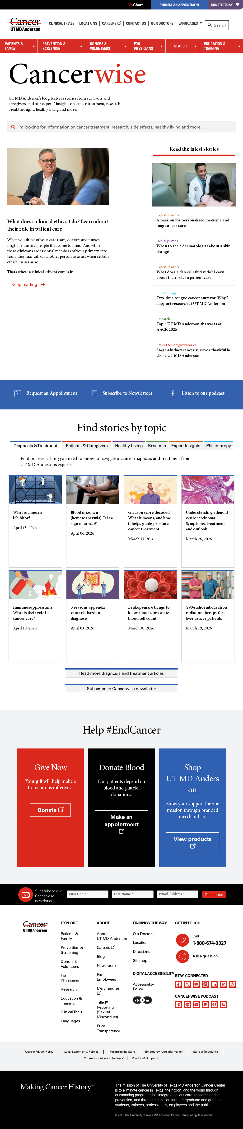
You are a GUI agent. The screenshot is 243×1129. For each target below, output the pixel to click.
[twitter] (187, 984)
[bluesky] (223, 984)
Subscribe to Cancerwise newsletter (121, 688)
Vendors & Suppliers (145, 1058)
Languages (188, 23)
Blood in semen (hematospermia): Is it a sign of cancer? (92, 518)
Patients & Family (14, 46)
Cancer (77, 76)
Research (178, 46)
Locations (141, 942)
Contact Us (136, 23)
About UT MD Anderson (112, 936)
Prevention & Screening (54, 46)
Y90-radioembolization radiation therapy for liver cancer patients (206, 613)
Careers (111, 23)
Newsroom (106, 965)
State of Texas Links (205, 1051)
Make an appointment (121, 823)
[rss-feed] (223, 1004)
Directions (141, 951)
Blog (101, 956)
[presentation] (194, 149)
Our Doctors (162, 23)
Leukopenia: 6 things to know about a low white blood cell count (149, 613)
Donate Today (225, 5)
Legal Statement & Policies (81, 1051)
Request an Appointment (179, 5)
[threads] (232, 984)
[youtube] (196, 984)
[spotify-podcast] (187, 1004)
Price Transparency (108, 1028)
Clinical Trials (61, 23)
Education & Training (215, 46)
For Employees (106, 977)
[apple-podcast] (178, 1004)
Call (207, 940)
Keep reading (28, 284)
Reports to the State (122, 1051)
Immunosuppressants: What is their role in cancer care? (33, 613)
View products (192, 842)
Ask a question (202, 957)
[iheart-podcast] (214, 1004)
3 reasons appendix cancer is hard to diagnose (88, 613)
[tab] (194, 150)
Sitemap (140, 960)
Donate (50, 810)
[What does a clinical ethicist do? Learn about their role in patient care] (58, 190)
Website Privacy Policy (38, 1051)
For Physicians (143, 46)
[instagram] (205, 984)
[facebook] (178, 984)
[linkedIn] (214, 984)
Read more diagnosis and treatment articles (121, 673)
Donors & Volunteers (100, 46)
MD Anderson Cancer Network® (104, 1058)
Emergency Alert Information (163, 1051)
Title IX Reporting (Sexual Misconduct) (107, 1009)
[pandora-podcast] (205, 1004)
